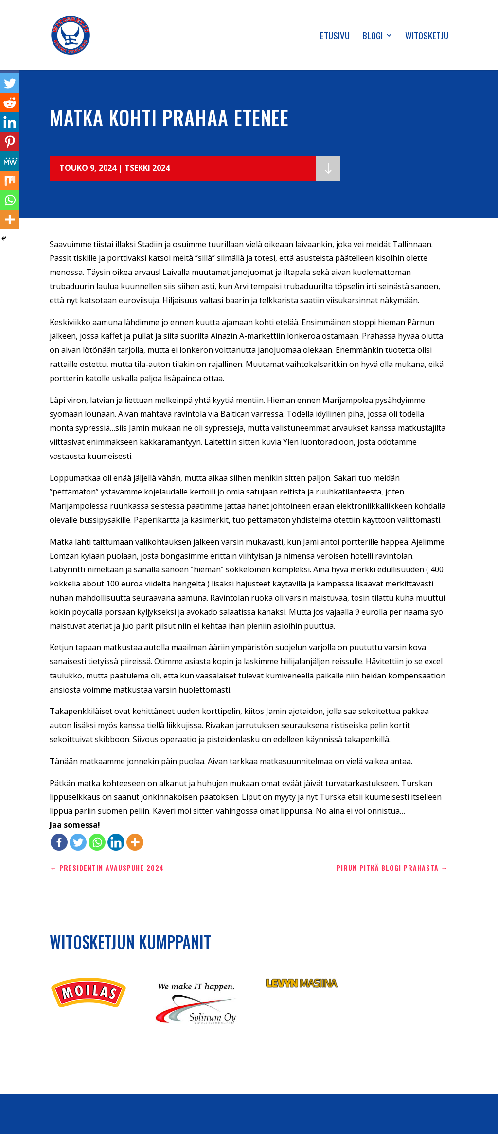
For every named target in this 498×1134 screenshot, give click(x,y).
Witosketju (426, 37)
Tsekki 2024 (147, 168)
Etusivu (335, 37)
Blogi (372, 37)
